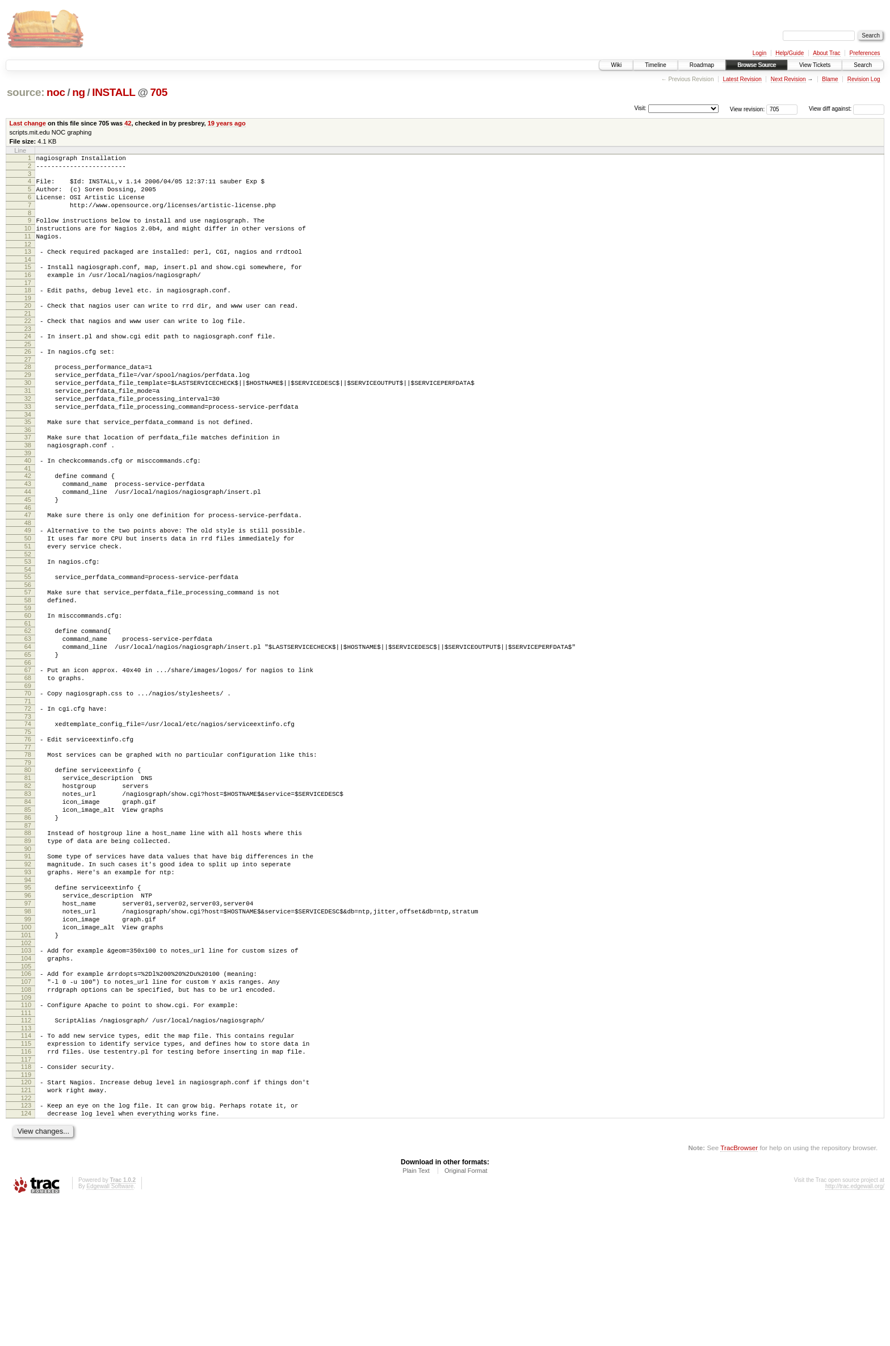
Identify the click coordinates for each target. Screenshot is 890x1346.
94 (27, 987)
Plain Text (416, 1315)
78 (27, 839)
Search (863, 65)
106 (26, 1096)
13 (27, 266)
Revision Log (863, 79)
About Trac (826, 53)
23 (27, 354)
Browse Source (756, 65)
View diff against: (846, 109)
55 (27, 638)
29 (27, 405)
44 (27, 541)
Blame (830, 79)
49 (27, 584)
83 (27, 885)
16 (27, 293)
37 (27, 478)
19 (27, 320)
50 (27, 594)
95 (27, 994)
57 (27, 655)
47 (27, 567)
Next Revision (788, 79)
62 (27, 698)
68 (27, 754)
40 (27, 504)
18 (27, 310)
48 (27, 577)
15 (27, 283)
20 (27, 327)
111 (26, 1142)
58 (27, 664)
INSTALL (113, 92)
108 (26, 1115)
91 (27, 958)
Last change (28, 123)
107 (26, 1105)
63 (27, 708)
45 (27, 550)
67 (27, 744)
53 (27, 621)
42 (127, 123)
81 (27, 866)
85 (27, 904)
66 (27, 737)
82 (27, 876)
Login (759, 53)
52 (27, 613)
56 (27, 647)
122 (26, 1239)
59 (27, 674)
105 (26, 1088)
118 (26, 1203)
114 (26, 1166)
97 (27, 1013)
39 (27, 497)
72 (27, 788)
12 (27, 259)
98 (27, 1023)
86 (27, 914)
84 (27, 895)
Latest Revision (742, 79)
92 (27, 968)
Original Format (466, 1315)
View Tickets (814, 65)
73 (27, 798)
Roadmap (702, 65)
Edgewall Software (109, 1331)
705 (158, 92)
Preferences (865, 53)
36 (27, 470)
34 (27, 453)
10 (27, 240)
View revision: (747, 109)
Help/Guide (789, 53)
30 (27, 415)
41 (27, 514)
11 (27, 249)
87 (27, 924)
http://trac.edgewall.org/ (854, 1331)
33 (27, 444)
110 (26, 1132)
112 (26, 1149)
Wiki (616, 65)
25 (27, 371)
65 (27, 727)
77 (27, 832)
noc (56, 92)
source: (25, 92)
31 (27, 424)
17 (27, 303)
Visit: (640, 108)
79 (27, 849)
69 (27, 764)
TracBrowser (739, 1292)
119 (26, 1212)
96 (27, 1004)
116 (26, 1186)
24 (27, 361)
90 (27, 950)
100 (26, 1042)
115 (26, 1176)
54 (27, 630)
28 (27, 395)
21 (27, 337)
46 (27, 560)
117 (26, 1195)
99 (27, 1033)
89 (27, 941)
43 (27, 531)
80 (27, 856)
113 (26, 1159)
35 (27, 461)
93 (27, 977)
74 (27, 805)
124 (26, 1256)
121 (26, 1229)
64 (27, 718)
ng (78, 92)
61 (27, 691)
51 (27, 604)
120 (26, 1220)
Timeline (655, 65)
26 (27, 378)
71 (27, 781)
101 (26, 1052)
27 (27, 388)
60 (27, 681)
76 (27, 822)
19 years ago (227, 123)
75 (27, 815)
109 (26, 1125)
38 (27, 487)
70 (27, 771)
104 (26, 1079)
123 (26, 1246)
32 (27, 434)
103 (26, 1069)
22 (27, 344)
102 (26, 1062)
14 (27, 276)
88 (27, 931)
